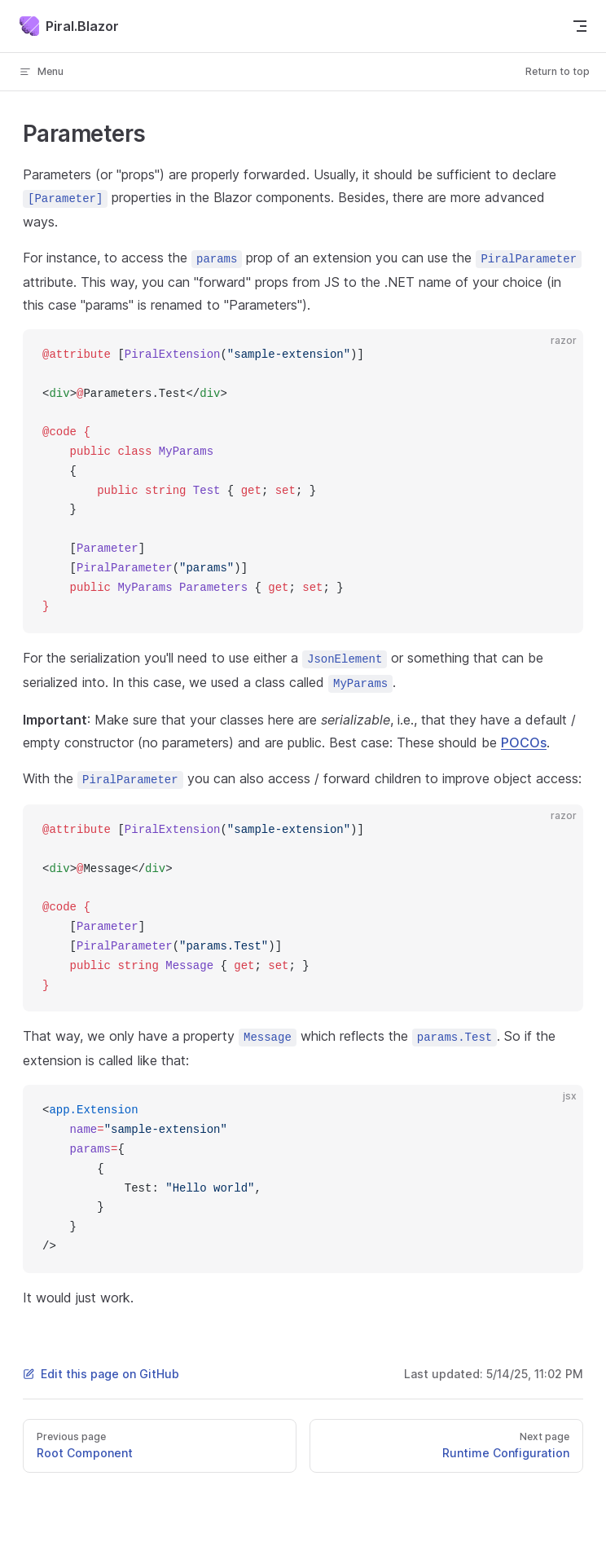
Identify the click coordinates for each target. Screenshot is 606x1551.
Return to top (557, 71)
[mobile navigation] (579, 26)
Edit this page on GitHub (101, 1374)
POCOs (524, 742)
